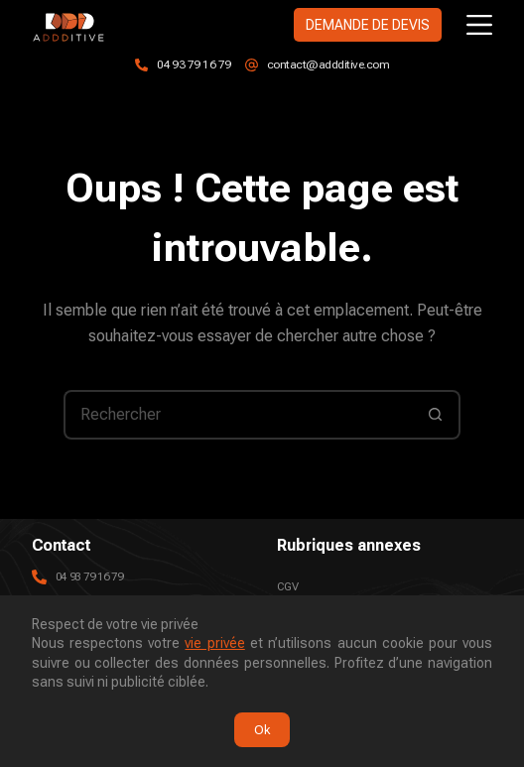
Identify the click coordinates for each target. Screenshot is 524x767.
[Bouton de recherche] (435, 415)
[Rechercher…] (237, 415)
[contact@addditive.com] (251, 65)
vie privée (214, 643)
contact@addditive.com (328, 64)
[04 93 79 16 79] (141, 65)
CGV (288, 586)
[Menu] (479, 25)
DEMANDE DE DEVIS (368, 25)
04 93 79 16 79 (194, 64)
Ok (262, 729)
